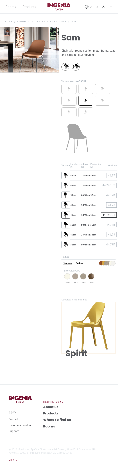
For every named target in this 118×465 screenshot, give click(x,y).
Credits (13, 459)
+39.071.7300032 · (19, 452)
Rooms (11, 6)
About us (50, 407)
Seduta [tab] (79, 263)
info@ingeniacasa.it (41, 452)
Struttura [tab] (67, 263)
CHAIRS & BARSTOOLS (51, 21)
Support (14, 431)
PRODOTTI (24, 21)
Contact (13, 419)
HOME (9, 21)
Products (29, 6)
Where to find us (57, 420)
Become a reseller (20, 425)
